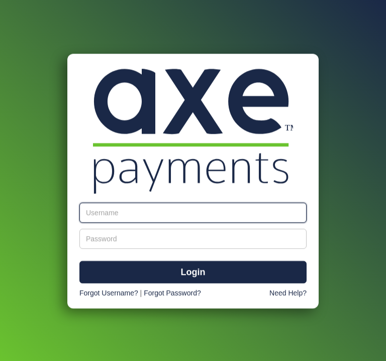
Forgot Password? (172, 293)
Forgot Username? (108, 293)
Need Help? (288, 293)
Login (193, 273)
